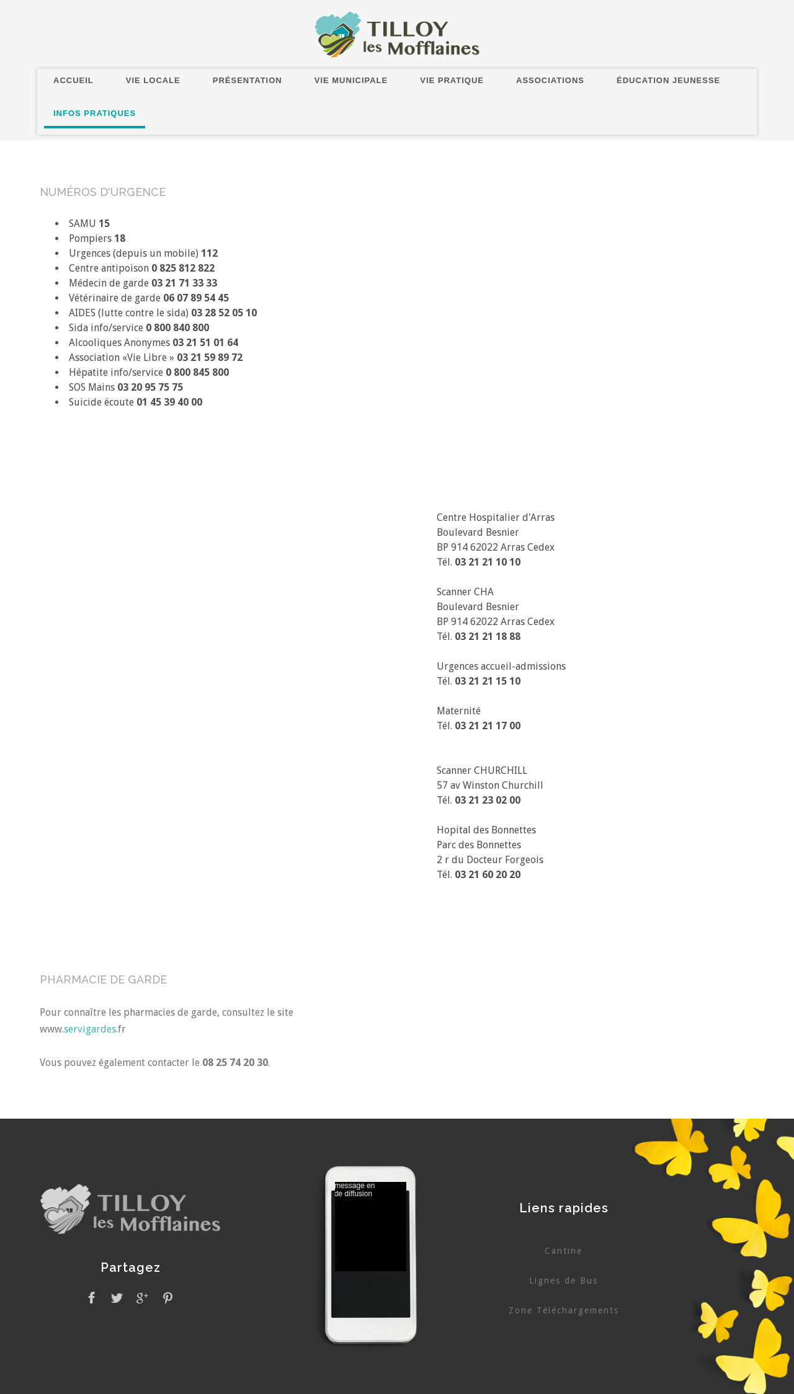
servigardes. (91, 1029)
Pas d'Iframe (371, 1228)
